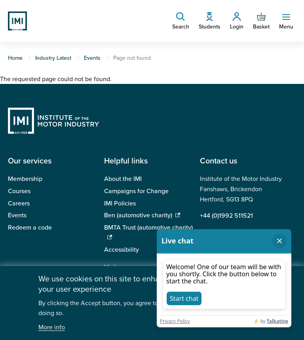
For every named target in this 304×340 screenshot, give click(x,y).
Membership (25, 179)
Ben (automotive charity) (138, 215)
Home (15, 58)
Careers (19, 203)
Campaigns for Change (136, 191)
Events (92, 58)
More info (51, 327)
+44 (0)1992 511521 (226, 216)
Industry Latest (53, 58)
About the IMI (123, 179)
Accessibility (121, 250)
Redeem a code (30, 228)
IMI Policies (120, 203)
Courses (19, 191)
